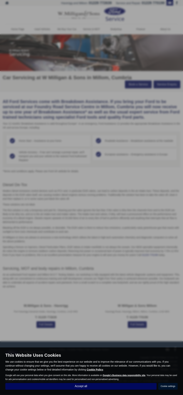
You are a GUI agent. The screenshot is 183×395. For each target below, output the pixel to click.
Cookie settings (168, 386)
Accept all (81, 386)
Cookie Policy (95, 369)
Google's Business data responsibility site (124, 375)
